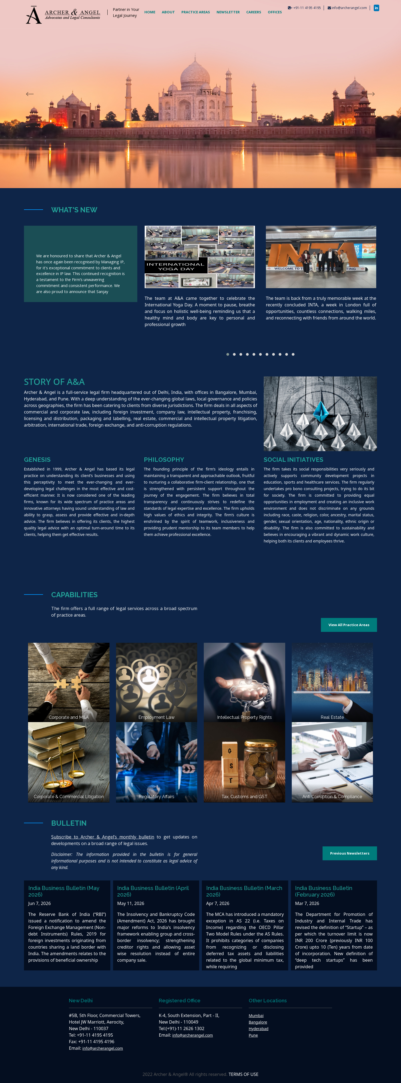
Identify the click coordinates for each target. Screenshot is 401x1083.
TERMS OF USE (244, 1074)
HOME (149, 12)
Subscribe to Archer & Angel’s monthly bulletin (102, 837)
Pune (253, 1035)
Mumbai (256, 1015)
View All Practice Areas (349, 624)
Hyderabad (258, 1028)
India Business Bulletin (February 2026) (323, 891)
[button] (227, 354)
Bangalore (258, 1022)
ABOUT (168, 12)
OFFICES (275, 12)
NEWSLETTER (228, 12)
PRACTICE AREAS (195, 12)
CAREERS (253, 12)
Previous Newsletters (349, 853)
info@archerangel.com (349, 7)
